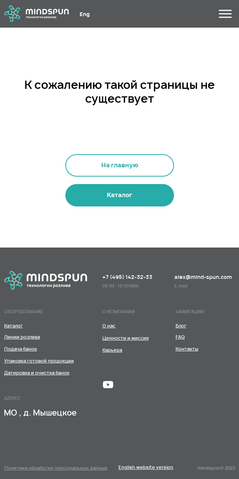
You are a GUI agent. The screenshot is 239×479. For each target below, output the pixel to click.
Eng (85, 14)
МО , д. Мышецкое (40, 412)
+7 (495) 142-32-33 (127, 276)
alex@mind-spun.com (203, 276)
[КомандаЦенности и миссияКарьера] (108, 326)
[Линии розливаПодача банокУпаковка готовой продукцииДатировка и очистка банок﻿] (119, 195)
